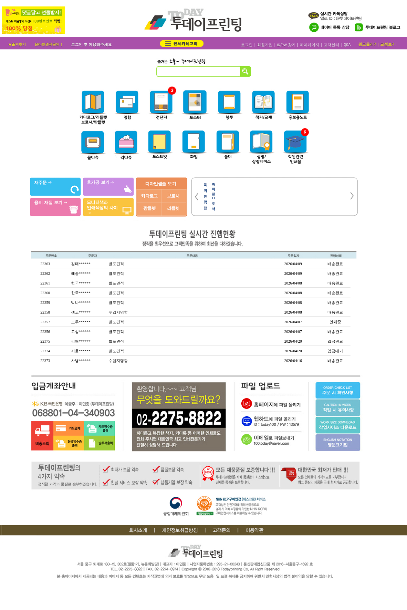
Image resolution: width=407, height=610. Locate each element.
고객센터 (331, 45)
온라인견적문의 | (49, 44)
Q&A (346, 45)
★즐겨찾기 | (19, 44)
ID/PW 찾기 (286, 45)
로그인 (247, 45)
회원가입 (265, 45)
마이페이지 (309, 45)
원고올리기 (368, 44)
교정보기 (388, 44)
